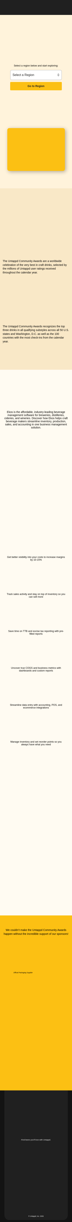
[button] (65, 6)
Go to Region (36, 86)
